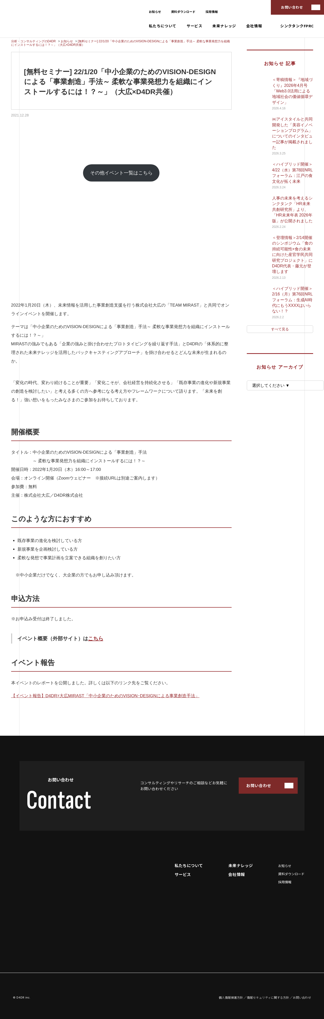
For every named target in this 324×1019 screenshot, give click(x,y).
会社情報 (254, 26)
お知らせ (155, 11)
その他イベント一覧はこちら (121, 172)
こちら (95, 638)
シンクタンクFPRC (297, 26)
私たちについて (162, 26)
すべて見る (280, 329)
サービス (194, 26)
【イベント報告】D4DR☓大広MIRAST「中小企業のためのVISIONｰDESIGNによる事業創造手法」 (105, 695)
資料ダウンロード (183, 11)
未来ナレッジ (224, 26)
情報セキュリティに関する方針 (268, 997)
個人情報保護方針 (231, 997)
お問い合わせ (292, 7)
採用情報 (212, 11)
